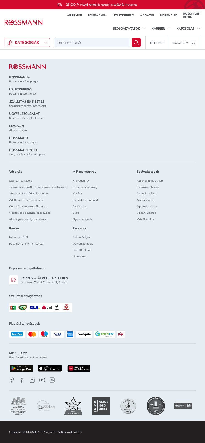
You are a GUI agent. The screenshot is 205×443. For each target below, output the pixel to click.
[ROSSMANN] (27, 66)
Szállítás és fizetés (20, 181)
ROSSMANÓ (168, 16)
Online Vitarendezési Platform (27, 206)
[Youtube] (42, 380)
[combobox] (92, 42)
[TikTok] (12, 380)
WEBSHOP (74, 16)
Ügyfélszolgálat (83, 244)
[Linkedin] (52, 380)
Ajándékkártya (145, 200)
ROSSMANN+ (97, 16)
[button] (129, 29)
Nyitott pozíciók (19, 237)
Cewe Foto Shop (147, 193)
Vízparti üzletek (146, 213)
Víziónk (77, 193)
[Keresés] (136, 42)
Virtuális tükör (145, 219)
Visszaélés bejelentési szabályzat (29, 213)
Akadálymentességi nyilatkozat (28, 219)
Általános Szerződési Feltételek (28, 193)
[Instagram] (32, 380)
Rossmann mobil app (150, 181)
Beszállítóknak (82, 250)
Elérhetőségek (81, 237)
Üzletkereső (80, 256)
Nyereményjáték (82, 219)
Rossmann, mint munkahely (26, 244)
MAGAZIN (147, 16)
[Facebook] (22, 380)
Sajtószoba (79, 206)
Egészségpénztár (147, 206)
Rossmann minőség (85, 187)
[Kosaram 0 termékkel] (184, 42)
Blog (76, 213)
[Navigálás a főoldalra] (23, 22)
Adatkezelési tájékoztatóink (26, 200)
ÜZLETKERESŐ (123, 16)
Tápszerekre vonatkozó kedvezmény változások (38, 187)
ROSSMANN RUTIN (191, 15)
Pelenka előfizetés (148, 187)
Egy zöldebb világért (85, 200)
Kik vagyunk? (81, 181)
